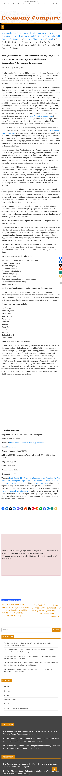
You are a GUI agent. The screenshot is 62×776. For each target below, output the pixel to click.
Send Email (11, 447)
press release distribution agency (16, 491)
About (5, 4)
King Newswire (42, 483)
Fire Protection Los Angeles (41, 116)
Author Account (47, 4)
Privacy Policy (12, 4)
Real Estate (8, 704)
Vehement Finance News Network (11, 600)
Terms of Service (23, 4)
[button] (2, 508)
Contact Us (31, 6)
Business (7, 686)
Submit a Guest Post (35, 4)
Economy (7, 691)
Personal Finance (10, 699)
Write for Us (56, 4)
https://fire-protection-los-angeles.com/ (26, 443)
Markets (7, 695)
